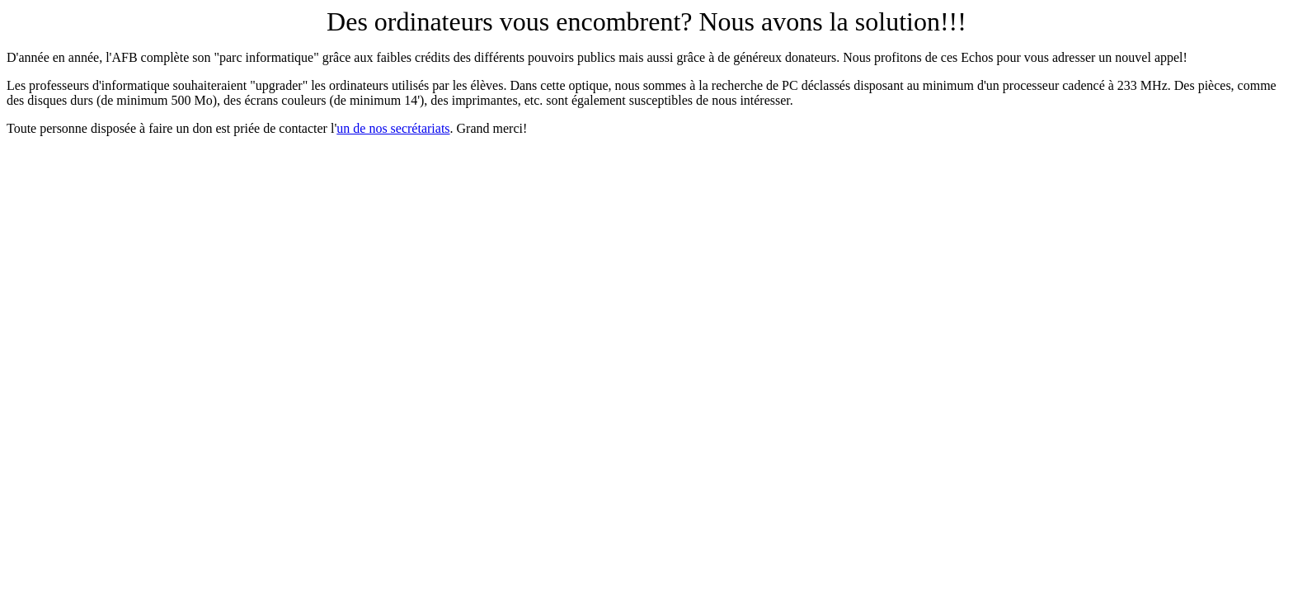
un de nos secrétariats (392, 128)
